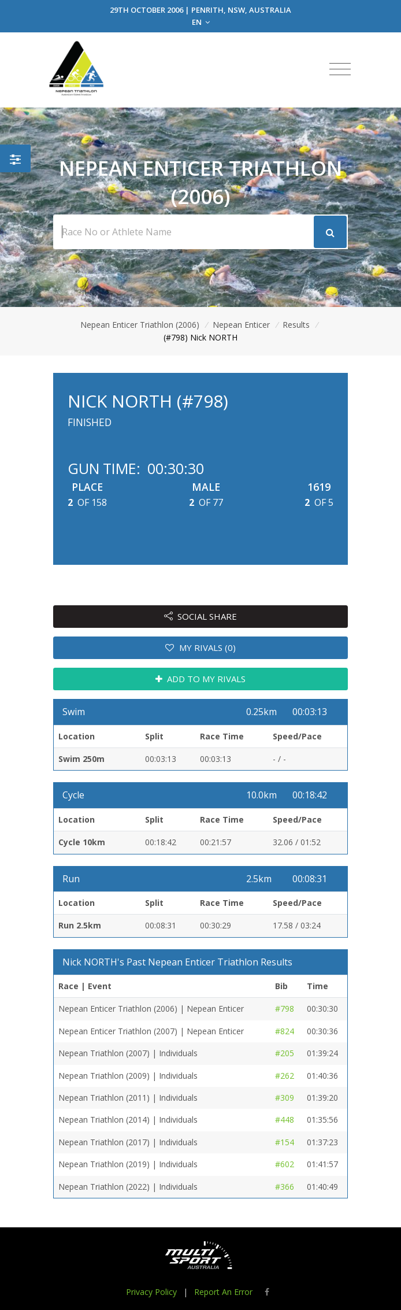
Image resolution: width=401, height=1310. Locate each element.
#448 (284, 1119)
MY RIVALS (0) (200, 647)
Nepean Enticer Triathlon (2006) (139, 324)
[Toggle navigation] (340, 69)
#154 (284, 1142)
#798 (284, 1008)
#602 (284, 1164)
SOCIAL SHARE (200, 616)
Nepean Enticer (241, 324)
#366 (284, 1186)
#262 (284, 1075)
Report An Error (223, 1291)
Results (296, 324)
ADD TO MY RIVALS (200, 678)
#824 (284, 1031)
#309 (284, 1097)
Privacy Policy (151, 1291)
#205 (284, 1053)
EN (201, 22)
